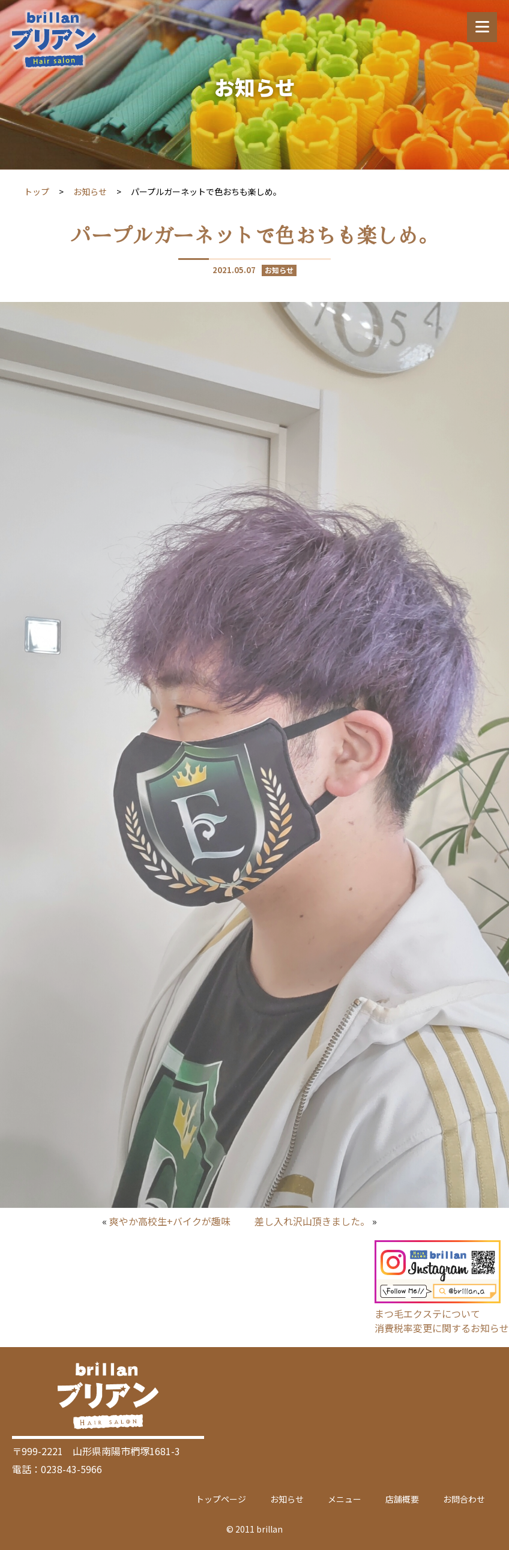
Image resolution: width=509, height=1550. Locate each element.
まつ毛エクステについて (427, 1313)
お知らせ (90, 191)
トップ (36, 191)
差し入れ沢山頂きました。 (312, 1221)
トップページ (221, 1499)
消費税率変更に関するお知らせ (442, 1328)
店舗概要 (402, 1499)
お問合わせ (464, 1499)
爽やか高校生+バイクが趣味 (169, 1221)
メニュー (344, 1499)
